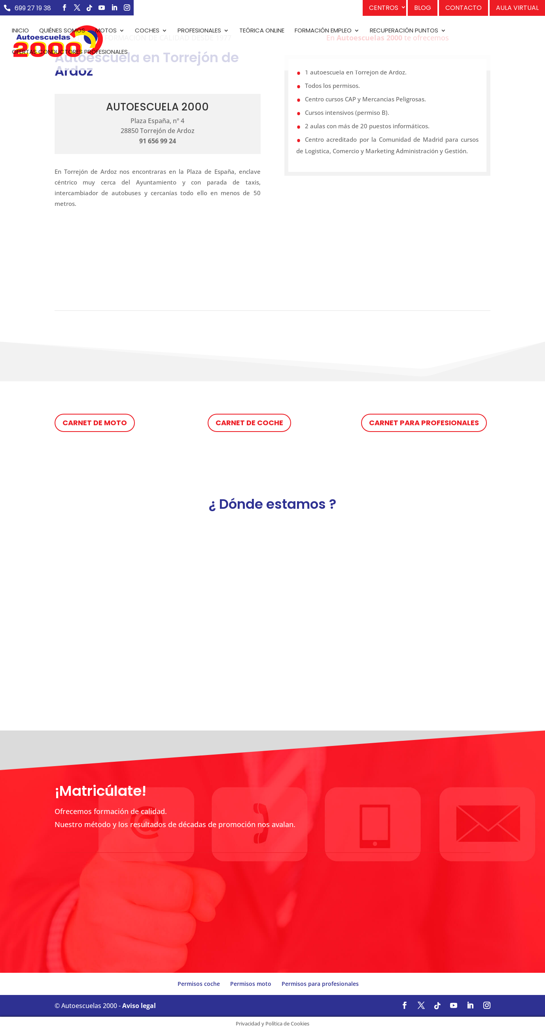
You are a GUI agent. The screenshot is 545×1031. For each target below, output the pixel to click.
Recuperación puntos (404, 31)
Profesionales (199, 31)
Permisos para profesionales (320, 983)
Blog (422, 7)
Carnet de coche (249, 423)
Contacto (463, 7)
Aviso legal (139, 1005)
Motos (106, 31)
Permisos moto (250, 983)
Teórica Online (261, 31)
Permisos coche (199, 983)
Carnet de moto (94, 423)
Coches (147, 31)
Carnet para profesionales (424, 423)
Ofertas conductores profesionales (70, 52)
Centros (383, 7)
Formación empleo (323, 31)
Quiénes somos (62, 31)
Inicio (20, 31)
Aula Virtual (517, 7)
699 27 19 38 (33, 8)
